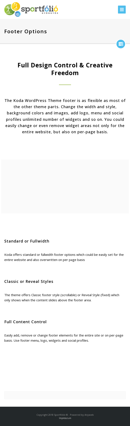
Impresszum (65, 418)
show (121, 44)
